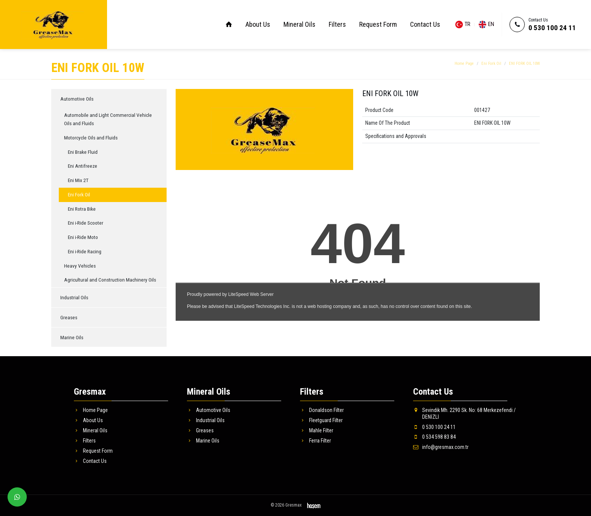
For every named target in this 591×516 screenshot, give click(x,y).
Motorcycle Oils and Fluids (91, 138)
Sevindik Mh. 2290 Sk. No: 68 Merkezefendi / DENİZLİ (464, 413)
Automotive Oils (76, 99)
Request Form (378, 24)
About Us (257, 24)
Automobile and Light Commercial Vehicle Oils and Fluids (108, 119)
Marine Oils (71, 337)
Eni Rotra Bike (82, 209)
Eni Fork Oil (491, 63)
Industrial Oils (74, 297)
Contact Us (425, 24)
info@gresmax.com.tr (441, 447)
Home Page (464, 63)
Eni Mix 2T (78, 180)
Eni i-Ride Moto (83, 237)
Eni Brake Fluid (83, 152)
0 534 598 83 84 (434, 436)
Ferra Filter (315, 440)
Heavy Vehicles (80, 266)
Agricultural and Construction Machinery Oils (110, 280)
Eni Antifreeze (82, 166)
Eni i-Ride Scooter (85, 223)
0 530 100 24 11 (552, 27)
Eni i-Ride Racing (84, 251)
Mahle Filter (316, 430)
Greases (68, 317)
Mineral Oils (299, 24)
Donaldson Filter (322, 410)
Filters (337, 24)
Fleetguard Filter (321, 420)
